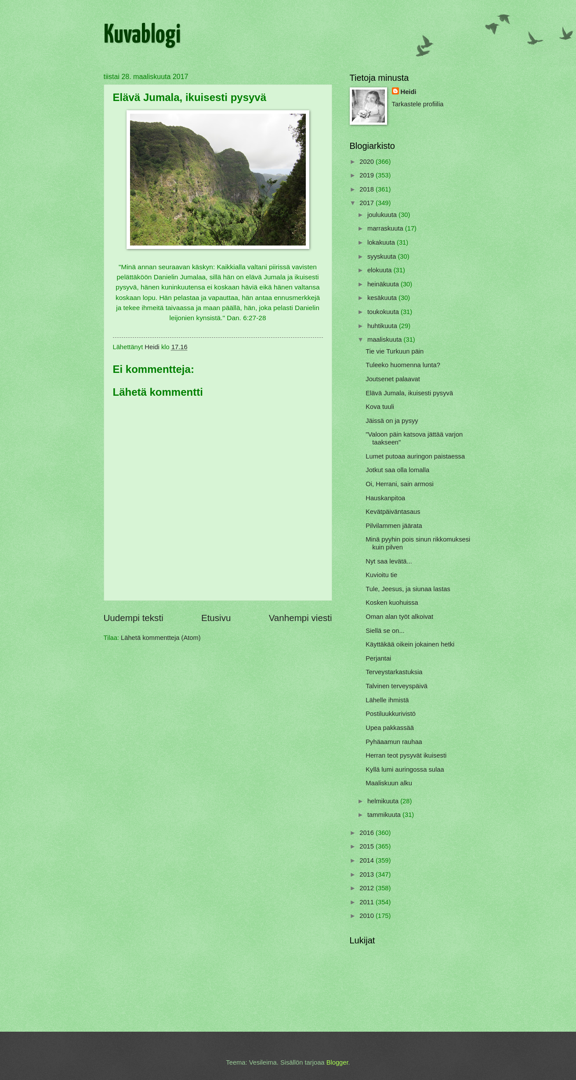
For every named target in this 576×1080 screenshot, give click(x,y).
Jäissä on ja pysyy (392, 420)
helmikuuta (383, 801)
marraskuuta (386, 228)
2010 (367, 915)
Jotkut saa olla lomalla (397, 469)
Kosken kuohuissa (392, 602)
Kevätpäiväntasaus (393, 511)
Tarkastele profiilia (418, 104)
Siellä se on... (385, 630)
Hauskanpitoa (385, 498)
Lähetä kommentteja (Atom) (161, 637)
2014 (367, 860)
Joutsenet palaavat (393, 379)
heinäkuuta (384, 284)
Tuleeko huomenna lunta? (403, 364)
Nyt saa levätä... (389, 561)
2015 (367, 846)
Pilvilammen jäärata (394, 525)
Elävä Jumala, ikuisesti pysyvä (409, 393)
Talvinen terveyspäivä (396, 686)
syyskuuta (382, 256)
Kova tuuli (380, 406)
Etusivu (216, 618)
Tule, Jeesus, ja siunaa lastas (408, 588)
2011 (367, 902)
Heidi (409, 91)
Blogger (337, 1062)
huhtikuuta (383, 325)
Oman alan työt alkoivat (399, 616)
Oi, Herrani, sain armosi (400, 484)
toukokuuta (384, 311)
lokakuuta (382, 242)
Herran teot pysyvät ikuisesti (406, 755)
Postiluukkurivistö (391, 713)
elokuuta (380, 270)
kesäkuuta (382, 297)
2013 (367, 874)
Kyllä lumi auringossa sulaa (405, 769)
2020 (367, 161)
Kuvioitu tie (381, 574)
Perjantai (378, 658)
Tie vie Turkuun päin (395, 351)
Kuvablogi (142, 35)
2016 (367, 832)
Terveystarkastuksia (394, 671)
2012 (367, 888)
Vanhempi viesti (300, 618)
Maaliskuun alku (389, 783)
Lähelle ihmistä (387, 700)
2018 (367, 189)
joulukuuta (382, 214)
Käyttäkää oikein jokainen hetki (410, 644)
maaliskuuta (385, 339)
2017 (367, 202)
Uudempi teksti (133, 618)
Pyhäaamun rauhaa (394, 741)
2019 (367, 175)
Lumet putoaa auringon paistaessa (415, 456)
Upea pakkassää (390, 727)
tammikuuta (384, 814)
